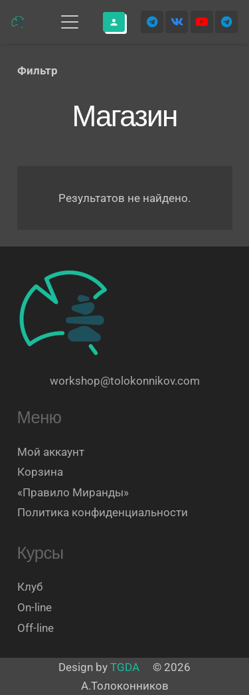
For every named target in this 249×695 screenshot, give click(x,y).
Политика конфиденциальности (102, 512)
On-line (34, 607)
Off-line (35, 628)
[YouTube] (202, 22)
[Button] (114, 22)
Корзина (40, 471)
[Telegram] (152, 22)
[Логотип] (18, 22)
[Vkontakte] (176, 22)
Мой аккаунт (50, 451)
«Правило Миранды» (73, 492)
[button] (69, 22)
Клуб (29, 586)
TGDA (124, 667)
